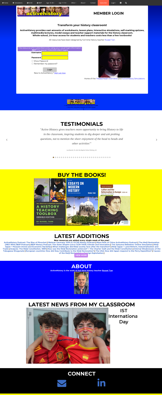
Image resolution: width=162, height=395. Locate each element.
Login (113, 3)
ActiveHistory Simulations (133, 79)
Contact (92, 3)
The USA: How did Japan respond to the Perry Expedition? (124, 246)
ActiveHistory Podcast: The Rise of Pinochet (25, 238)
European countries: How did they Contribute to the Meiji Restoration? (60, 246)
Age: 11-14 (63, 3)
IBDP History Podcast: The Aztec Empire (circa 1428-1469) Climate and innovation (70, 240)
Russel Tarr (110, 40)
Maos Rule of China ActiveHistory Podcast (117, 238)
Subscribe (103, 3)
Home (5, 3)
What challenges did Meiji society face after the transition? (81, 242)
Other (73, 3)
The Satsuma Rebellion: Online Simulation (131, 240)
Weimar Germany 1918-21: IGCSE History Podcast (71, 238)
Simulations (18, 3)
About (83, 3)
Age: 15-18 (50, 3)
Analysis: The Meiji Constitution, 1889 (28, 244)
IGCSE (29, 3)
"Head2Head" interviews (107, 79)
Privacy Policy (77, 109)
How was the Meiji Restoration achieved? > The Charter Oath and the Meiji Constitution (90, 244)
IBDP (39, 3)
